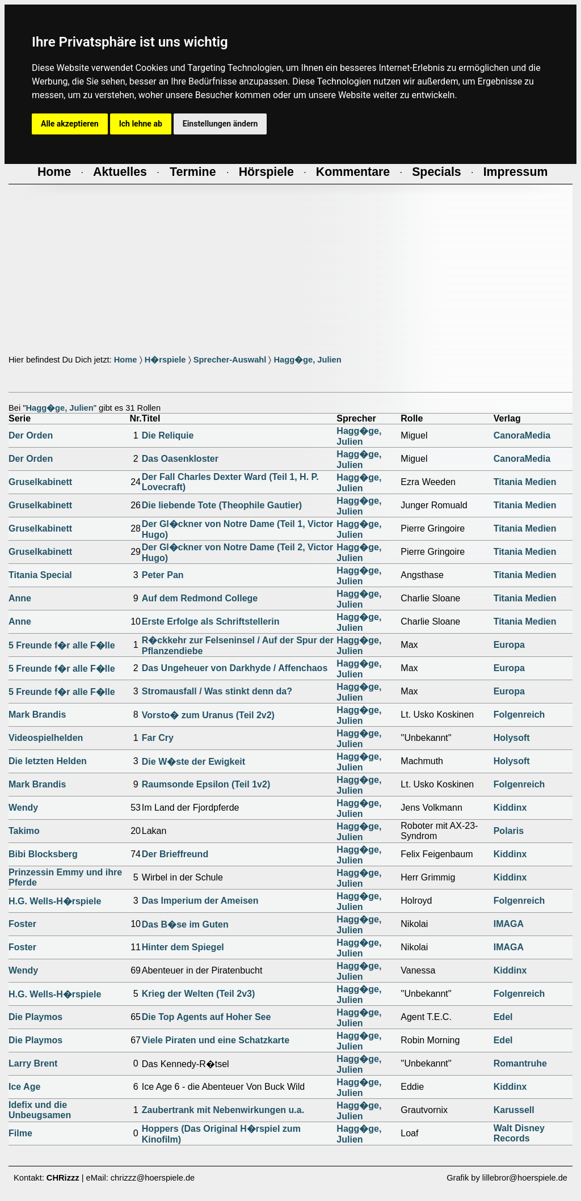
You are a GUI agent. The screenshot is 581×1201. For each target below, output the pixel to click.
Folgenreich (519, 714)
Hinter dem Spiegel (183, 947)
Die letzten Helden (48, 761)
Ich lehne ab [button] (140, 123)
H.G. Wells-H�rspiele (55, 901)
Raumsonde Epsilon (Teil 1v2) (206, 784)
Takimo (24, 831)
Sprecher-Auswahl (230, 359)
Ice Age (24, 1087)
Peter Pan (163, 575)
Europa (509, 645)
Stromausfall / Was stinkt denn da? (217, 691)
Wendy (23, 807)
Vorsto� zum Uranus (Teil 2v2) (208, 715)
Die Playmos (35, 1017)
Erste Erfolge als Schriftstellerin (211, 621)
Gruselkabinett (40, 482)
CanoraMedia (522, 435)
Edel (503, 1017)
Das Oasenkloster (180, 458)
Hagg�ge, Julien (307, 359)
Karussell (514, 1110)
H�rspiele (165, 359)
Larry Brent (33, 1063)
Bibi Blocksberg (43, 854)
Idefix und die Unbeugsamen (40, 1110)
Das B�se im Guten (185, 924)
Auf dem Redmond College (200, 598)
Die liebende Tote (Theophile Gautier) (222, 505)
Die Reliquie (168, 435)
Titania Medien (525, 482)
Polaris (509, 831)
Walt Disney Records (519, 1133)
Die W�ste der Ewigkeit (193, 761)
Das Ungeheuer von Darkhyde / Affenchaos (235, 668)
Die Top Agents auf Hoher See (206, 1017)
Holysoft (512, 738)
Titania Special (40, 575)
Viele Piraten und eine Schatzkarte (215, 1040)
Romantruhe (520, 1063)
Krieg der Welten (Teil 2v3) (198, 993)
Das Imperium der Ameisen (200, 900)
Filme (20, 1133)
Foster (22, 924)
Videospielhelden (46, 738)
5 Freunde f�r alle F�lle (62, 645)
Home (125, 359)
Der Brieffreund (175, 854)
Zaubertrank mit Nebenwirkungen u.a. (223, 1110)
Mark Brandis (37, 714)
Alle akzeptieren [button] (70, 123)
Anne (20, 598)
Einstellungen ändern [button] (220, 123)
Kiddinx (510, 807)
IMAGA (509, 924)
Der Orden (31, 435)
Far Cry (158, 738)
